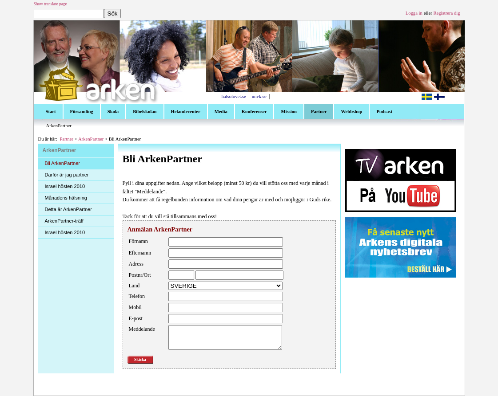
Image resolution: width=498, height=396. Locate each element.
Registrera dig (446, 13)
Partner (66, 139)
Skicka (140, 359)
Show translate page (50, 4)
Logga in (414, 13)
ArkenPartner (91, 139)
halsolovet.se (234, 96)
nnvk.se (259, 96)
